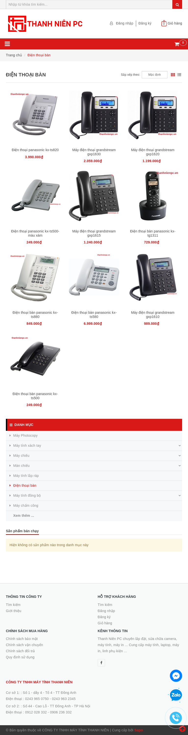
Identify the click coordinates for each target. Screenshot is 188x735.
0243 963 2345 (64, 699)
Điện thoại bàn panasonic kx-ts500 (35, 396)
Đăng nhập (124, 23)
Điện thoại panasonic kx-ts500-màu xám (35, 233)
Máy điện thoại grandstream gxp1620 (153, 152)
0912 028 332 (36, 712)
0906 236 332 (61, 712)
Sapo (138, 730)
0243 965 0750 (37, 699)
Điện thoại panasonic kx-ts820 (35, 150)
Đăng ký (145, 23)
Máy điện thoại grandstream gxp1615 (94, 233)
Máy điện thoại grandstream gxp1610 (153, 315)
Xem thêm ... (23, 516)
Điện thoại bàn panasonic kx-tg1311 (153, 233)
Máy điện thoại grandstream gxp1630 (94, 152)
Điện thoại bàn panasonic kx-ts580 (94, 315)
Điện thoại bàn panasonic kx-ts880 (35, 315)
